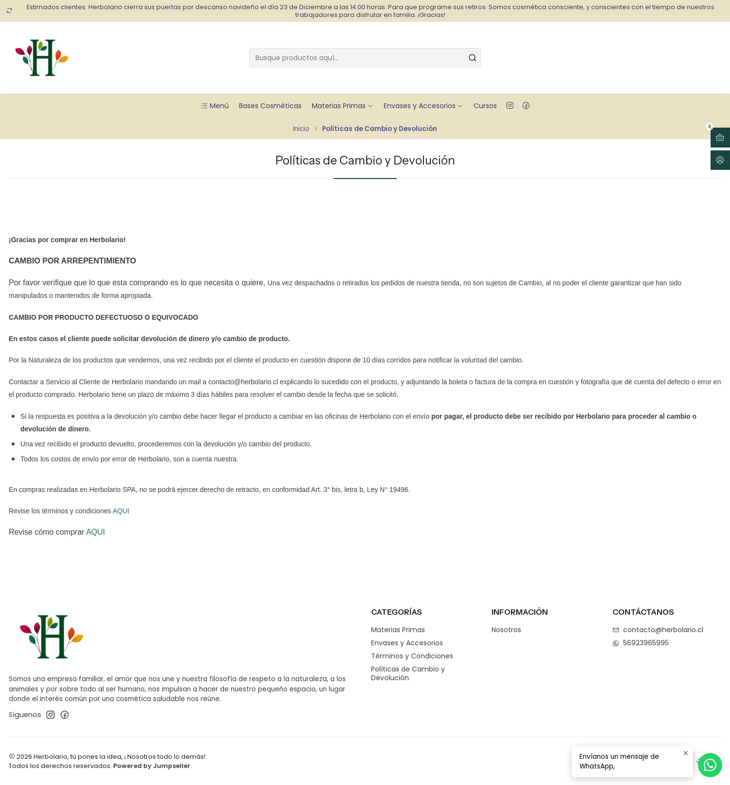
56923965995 (640, 643)
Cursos (485, 106)
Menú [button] (214, 106)
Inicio (301, 129)
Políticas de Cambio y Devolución (408, 673)
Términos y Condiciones (412, 656)
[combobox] (365, 57)
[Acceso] (720, 160)
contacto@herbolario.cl (657, 630)
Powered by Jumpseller (151, 766)
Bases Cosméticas (270, 106)
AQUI (121, 511)
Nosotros (506, 630)
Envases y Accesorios (423, 106)
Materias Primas (342, 106)
